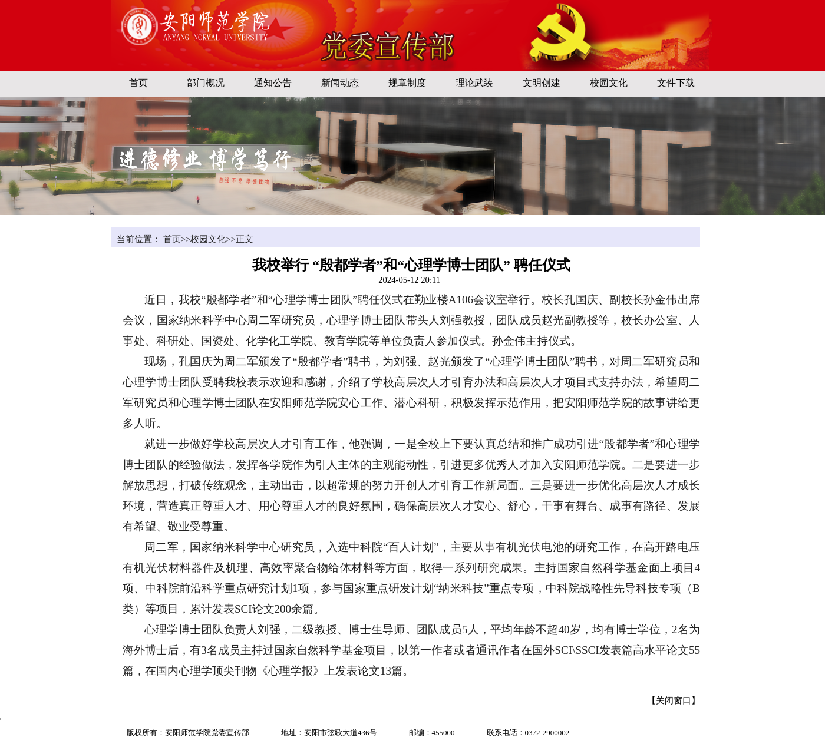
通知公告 (273, 83)
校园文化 (609, 83)
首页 (138, 83)
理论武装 (474, 83)
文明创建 (541, 83)
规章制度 (407, 83)
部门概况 (206, 83)
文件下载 (676, 83)
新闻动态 (340, 83)
